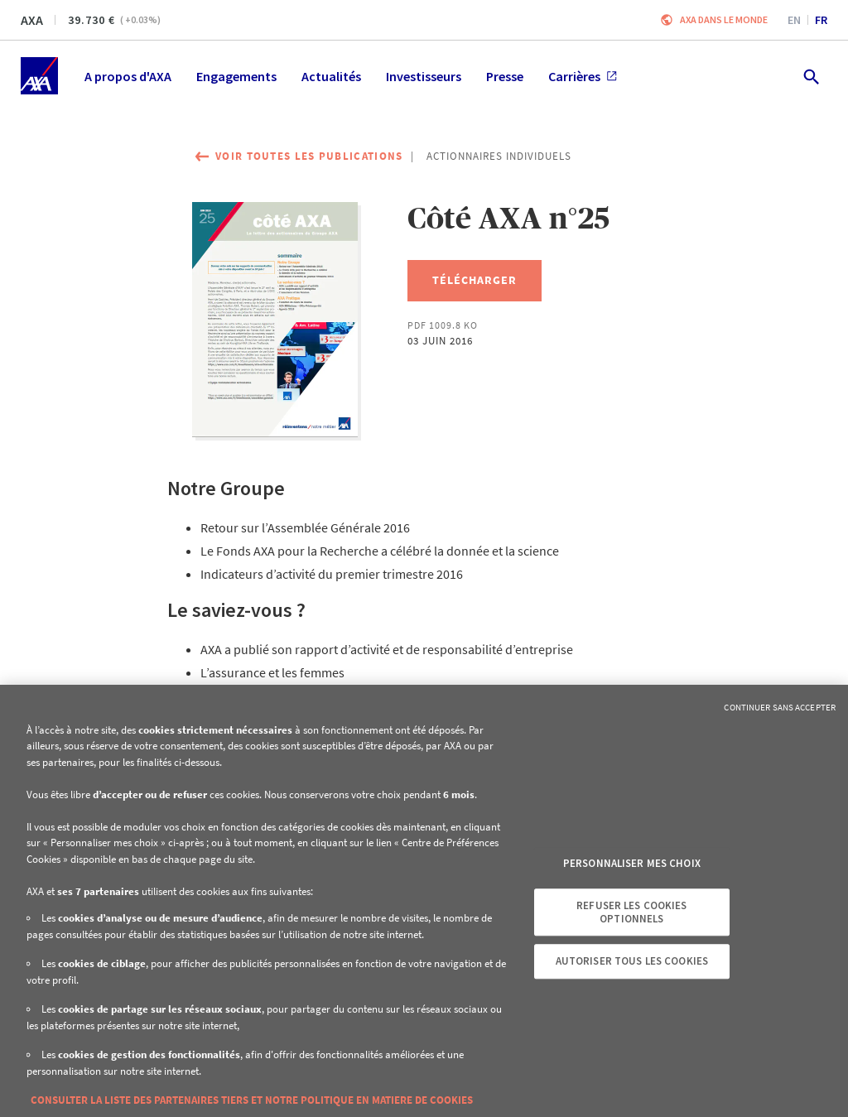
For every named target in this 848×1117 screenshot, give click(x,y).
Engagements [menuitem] (236, 76)
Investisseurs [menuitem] (423, 76)
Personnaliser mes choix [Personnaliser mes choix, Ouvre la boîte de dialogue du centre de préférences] (632, 864)
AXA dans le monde (724, 19)
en (794, 19)
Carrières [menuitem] (582, 76)
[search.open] (810, 76)
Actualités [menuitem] (331, 76)
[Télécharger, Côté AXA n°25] (474, 280)
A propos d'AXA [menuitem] (127, 76)
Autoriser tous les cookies (632, 961)
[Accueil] (39, 75)
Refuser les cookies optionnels (631, 912)
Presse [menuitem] (504, 76)
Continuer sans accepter (780, 707)
